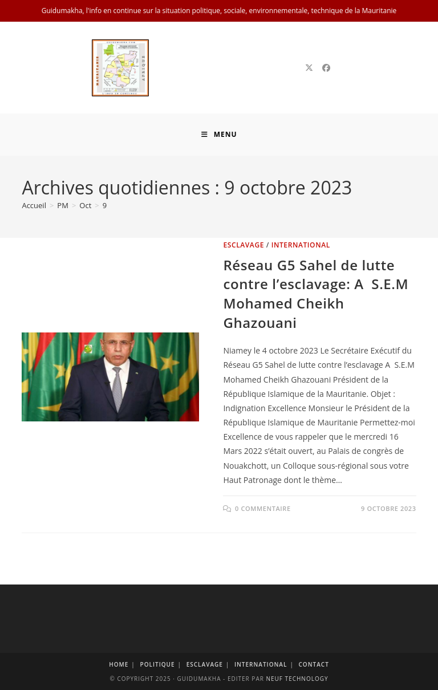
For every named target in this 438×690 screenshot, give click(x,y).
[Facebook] (326, 68)
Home (118, 664)
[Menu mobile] (219, 134)
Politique (157, 664)
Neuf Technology (297, 679)
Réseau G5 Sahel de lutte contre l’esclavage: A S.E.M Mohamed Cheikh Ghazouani (315, 293)
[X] (309, 68)
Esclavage (243, 245)
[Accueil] (34, 205)
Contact (314, 664)
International (300, 245)
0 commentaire (263, 508)
